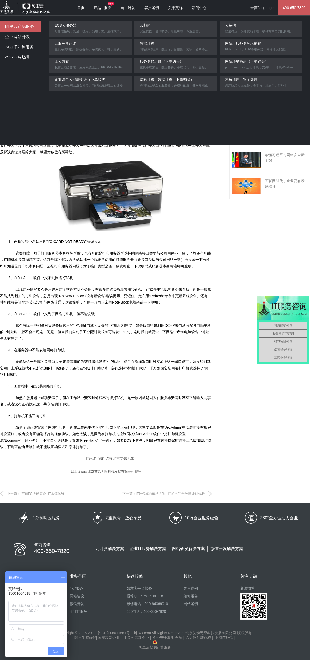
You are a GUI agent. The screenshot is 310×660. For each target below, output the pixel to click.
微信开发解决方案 (226, 548)
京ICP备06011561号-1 (115, 633)
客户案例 (151, 8)
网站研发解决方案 (188, 548)
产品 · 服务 (102, 8)
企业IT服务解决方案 (148, 548)
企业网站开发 (17, 37)
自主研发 (128, 8)
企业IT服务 (78, 611)
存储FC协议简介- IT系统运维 (42, 494)
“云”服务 (76, 588)
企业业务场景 (17, 57)
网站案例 (190, 604)
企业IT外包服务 (19, 47)
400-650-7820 (294, 8)
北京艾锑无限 (123, 458)
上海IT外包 (224, 637)
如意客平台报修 (139, 588)
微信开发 (77, 604)
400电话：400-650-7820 (146, 611)
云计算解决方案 (109, 548)
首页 (80, 8)
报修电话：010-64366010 (147, 604)
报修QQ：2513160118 (145, 596)
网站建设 (77, 596)
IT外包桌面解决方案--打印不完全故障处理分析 (170, 494)
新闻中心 (199, 8)
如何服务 (190, 596)
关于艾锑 (175, 8)
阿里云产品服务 (19, 26)
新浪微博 (247, 588)
